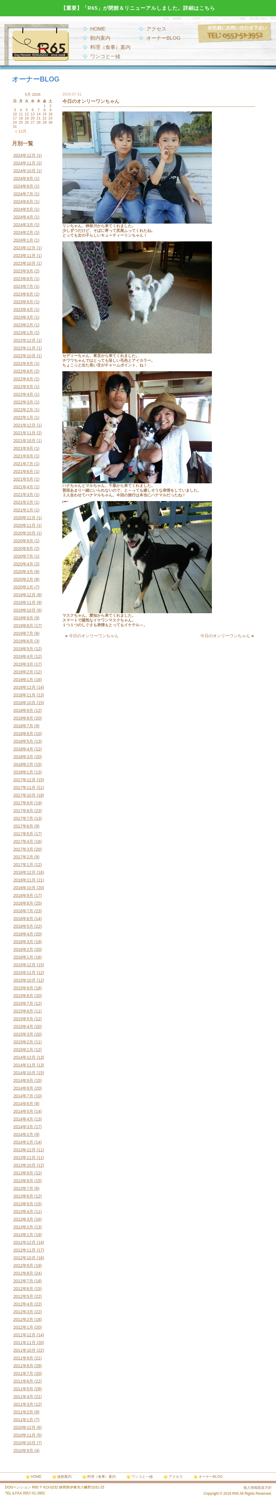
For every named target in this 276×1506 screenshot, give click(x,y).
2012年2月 (23, 1319)
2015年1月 (23, 1049)
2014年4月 (23, 1119)
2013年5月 (23, 1203)
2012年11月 (24, 1250)
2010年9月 (23, 1450)
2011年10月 (24, 1350)
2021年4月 (23, 487)
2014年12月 (24, 1057)
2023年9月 (23, 271)
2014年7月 (23, 1096)
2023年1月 (23, 332)
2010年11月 (24, 1435)
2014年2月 (23, 1134)
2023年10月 (24, 263)
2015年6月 (23, 1011)
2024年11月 (24, 163)
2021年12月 (24, 425)
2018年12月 (24, 687)
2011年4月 (23, 1396)
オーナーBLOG (163, 38)
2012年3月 (23, 1311)
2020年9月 (23, 540)
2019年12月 (24, 594)
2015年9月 (23, 988)
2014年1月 (23, 1142)
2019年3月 (23, 664)
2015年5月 (23, 1018)
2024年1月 (23, 240)
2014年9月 (23, 1080)
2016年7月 (23, 911)
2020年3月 (23, 571)
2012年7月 (23, 1281)
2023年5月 (23, 301)
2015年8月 (23, 995)
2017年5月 (23, 833)
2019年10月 (24, 610)
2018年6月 (23, 733)
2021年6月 (23, 471)
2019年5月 (23, 648)
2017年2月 (23, 857)
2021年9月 (23, 448)
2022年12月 (24, 340)
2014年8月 (23, 1088)
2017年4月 (23, 841)
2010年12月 (24, 1427)
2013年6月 (23, 1196)
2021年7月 (23, 463)
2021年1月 (23, 510)
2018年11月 (24, 695)
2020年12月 (24, 517)
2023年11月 (24, 255)
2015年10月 (24, 980)
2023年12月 (24, 248)
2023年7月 (23, 286)
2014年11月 (24, 1065)
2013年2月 (23, 1227)
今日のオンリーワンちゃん (94, 635)
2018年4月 (23, 749)
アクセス (156, 29)
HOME (97, 29)
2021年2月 (23, 502)
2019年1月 (23, 679)
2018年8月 (23, 718)
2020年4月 (23, 564)
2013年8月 (23, 1180)
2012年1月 (23, 1327)
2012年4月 (23, 1304)
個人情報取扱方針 (257, 1488)
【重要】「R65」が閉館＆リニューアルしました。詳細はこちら (138, 8)
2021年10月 (24, 440)
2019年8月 (23, 625)
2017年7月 (23, 818)
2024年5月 (23, 209)
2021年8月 (23, 456)
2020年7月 (23, 556)
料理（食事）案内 (110, 47)
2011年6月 (23, 1381)
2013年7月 (23, 1188)
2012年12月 (24, 1242)
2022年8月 (23, 371)
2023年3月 (23, 317)
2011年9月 (23, 1358)
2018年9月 (23, 710)
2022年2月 (23, 409)
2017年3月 (23, 849)
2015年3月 (23, 1034)
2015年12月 (24, 964)
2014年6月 (23, 1103)
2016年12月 (24, 872)
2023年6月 (23, 294)
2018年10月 (24, 702)
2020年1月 (23, 587)
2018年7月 (23, 725)
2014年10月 (24, 1072)
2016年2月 (23, 949)
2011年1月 (23, 1419)
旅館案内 (64, 1477)
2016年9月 (23, 895)
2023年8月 (23, 278)
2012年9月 (23, 1265)
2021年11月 (24, 433)
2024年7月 (23, 194)
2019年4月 (23, 656)
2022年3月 (23, 402)
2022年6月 (23, 379)
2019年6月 (23, 641)
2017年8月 (23, 810)
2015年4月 (23, 1026)
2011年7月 (23, 1373)
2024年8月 (23, 186)
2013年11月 (24, 1157)
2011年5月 (23, 1389)
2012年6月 (23, 1288)
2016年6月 (23, 918)
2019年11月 (24, 602)
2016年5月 (23, 926)
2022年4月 (23, 394)
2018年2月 (23, 764)
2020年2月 (23, 579)
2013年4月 (23, 1211)
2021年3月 (23, 494)
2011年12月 (24, 1335)
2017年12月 (24, 779)
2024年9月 (23, 178)
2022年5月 (23, 386)
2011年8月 (23, 1365)
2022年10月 (24, 355)
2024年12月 (24, 155)
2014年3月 (23, 1126)
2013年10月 (24, 1165)
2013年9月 (23, 1173)
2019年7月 (23, 633)
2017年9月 (23, 803)
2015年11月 (24, 972)
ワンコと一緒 (105, 56)
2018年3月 (23, 756)
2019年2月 (23, 672)
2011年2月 (23, 1412)
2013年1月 (23, 1234)
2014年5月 (23, 1111)
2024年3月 (23, 224)
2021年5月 (23, 479)
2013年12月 (24, 1150)
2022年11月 (24, 348)
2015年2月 (23, 1042)
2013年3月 (23, 1219)
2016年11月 (24, 880)
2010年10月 (24, 1442)
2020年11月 (24, 525)
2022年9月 (23, 363)
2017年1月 (23, 864)
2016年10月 (24, 887)
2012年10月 (24, 1257)
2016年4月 (23, 934)
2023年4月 (23, 309)
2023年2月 (23, 325)
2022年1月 (23, 417)
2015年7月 (23, 1003)
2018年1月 (23, 772)
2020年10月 (24, 533)
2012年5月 (23, 1296)
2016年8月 (23, 903)
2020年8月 (23, 548)
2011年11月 (24, 1342)
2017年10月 (24, 795)
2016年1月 (23, 957)
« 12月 (20, 131)
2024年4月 (23, 217)
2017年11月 (24, 787)
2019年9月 (23, 618)
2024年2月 (23, 232)
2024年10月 (24, 170)
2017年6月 (23, 826)
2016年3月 (23, 941)
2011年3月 (23, 1404)
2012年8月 (23, 1273)
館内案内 (100, 38)
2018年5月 (23, 741)
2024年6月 (23, 201)
